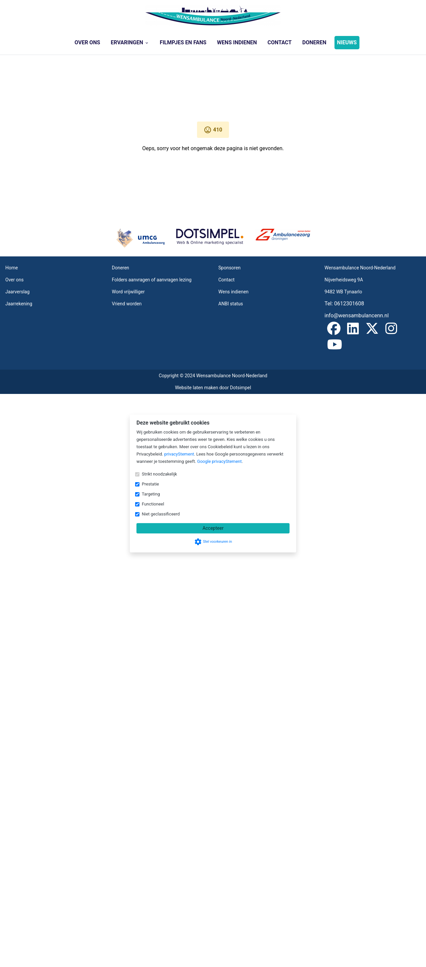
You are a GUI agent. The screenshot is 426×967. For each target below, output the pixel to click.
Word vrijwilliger (128, 291)
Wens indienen (237, 42)
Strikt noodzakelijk (159, 474)
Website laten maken (197, 387)
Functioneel (153, 503)
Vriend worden (127, 303)
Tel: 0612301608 (344, 303)
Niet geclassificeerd (161, 513)
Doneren (314, 42)
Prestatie (150, 484)
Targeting (151, 493)
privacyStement (179, 454)
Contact (280, 42)
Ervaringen (130, 42)
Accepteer (212, 528)
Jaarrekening (18, 303)
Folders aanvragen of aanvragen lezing (151, 279)
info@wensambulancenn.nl (356, 315)
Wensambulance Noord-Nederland (360, 267)
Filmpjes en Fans (183, 42)
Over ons (87, 42)
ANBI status (230, 303)
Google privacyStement (219, 461)
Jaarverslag (17, 291)
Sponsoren (229, 267)
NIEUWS (347, 42)
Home (11, 267)
